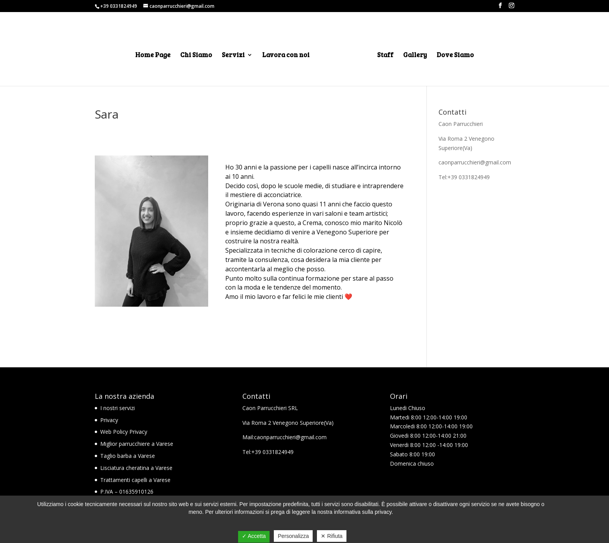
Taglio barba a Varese (127, 455)
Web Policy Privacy (123, 431)
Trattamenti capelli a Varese (135, 480)
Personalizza (293, 536)
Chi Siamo (196, 55)
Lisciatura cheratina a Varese (136, 467)
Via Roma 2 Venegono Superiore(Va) (288, 422)
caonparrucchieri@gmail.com (474, 162)
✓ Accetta (254, 536)
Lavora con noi (286, 55)
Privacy (109, 420)
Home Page (153, 55)
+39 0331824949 (118, 6)
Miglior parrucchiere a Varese (136, 443)
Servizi (233, 55)
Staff (385, 55)
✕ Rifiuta (332, 536)
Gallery (415, 55)
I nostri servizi (117, 408)
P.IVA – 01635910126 (126, 491)
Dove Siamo (455, 55)
